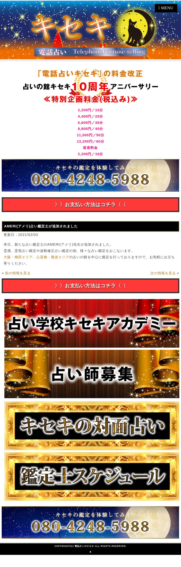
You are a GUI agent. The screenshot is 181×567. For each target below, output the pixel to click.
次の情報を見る (163, 273)
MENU (166, 8)
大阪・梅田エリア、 (20, 257)
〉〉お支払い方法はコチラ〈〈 (90, 204)
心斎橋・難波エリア (52, 257)
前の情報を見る (18, 273)
